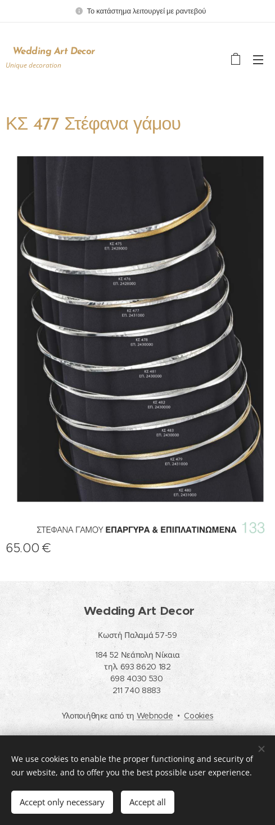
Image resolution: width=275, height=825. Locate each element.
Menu (258, 59)
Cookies (198, 716)
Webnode (155, 716)
